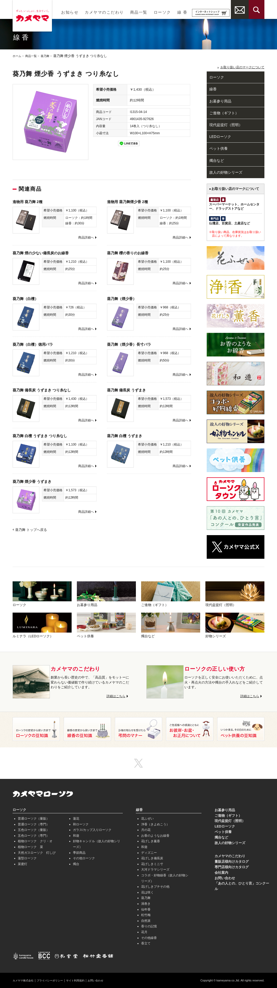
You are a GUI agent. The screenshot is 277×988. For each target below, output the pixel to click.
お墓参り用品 (220, 101)
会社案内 (221, 873)
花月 (144, 932)
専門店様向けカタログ (232, 867)
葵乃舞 (50, 56)
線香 (213, 89)
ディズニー (149, 853)
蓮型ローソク (27, 858)
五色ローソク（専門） (33, 835)
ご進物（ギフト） (224, 113)
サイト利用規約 (87, 980)
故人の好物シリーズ (225, 172)
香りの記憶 (149, 926)
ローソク (162, 12)
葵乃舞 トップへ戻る (31, 530)
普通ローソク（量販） (33, 818)
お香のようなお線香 (155, 835)
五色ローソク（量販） (33, 830)
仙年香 (146, 909)
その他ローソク (84, 858)
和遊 (76, 835)
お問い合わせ (225, 878)
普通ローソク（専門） (33, 824)
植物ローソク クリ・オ (35, 841)
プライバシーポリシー (56, 980)
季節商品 (79, 853)
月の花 (146, 830)
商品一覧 (138, 12)
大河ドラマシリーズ (155, 869)
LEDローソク (220, 137)
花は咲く (147, 892)
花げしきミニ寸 (152, 864)
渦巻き (146, 904)
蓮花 (76, 818)
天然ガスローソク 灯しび (37, 853)
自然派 (146, 921)
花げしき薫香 (150, 841)
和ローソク (81, 824)
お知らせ (69, 12)
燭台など (216, 160)
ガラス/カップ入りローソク (92, 830)
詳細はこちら (115, 696)
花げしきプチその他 (155, 886)
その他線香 (149, 938)
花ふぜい (147, 818)
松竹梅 (146, 915)
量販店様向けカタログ (232, 861)
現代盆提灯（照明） (225, 125)
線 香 (182, 12)
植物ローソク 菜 (30, 847)
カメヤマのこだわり (104, 12)
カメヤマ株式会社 (25, 980)
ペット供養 (218, 148)
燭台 (76, 864)
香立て (146, 943)
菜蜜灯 (22, 864)
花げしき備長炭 (152, 858)
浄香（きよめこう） (155, 824)
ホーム (18, 56)
